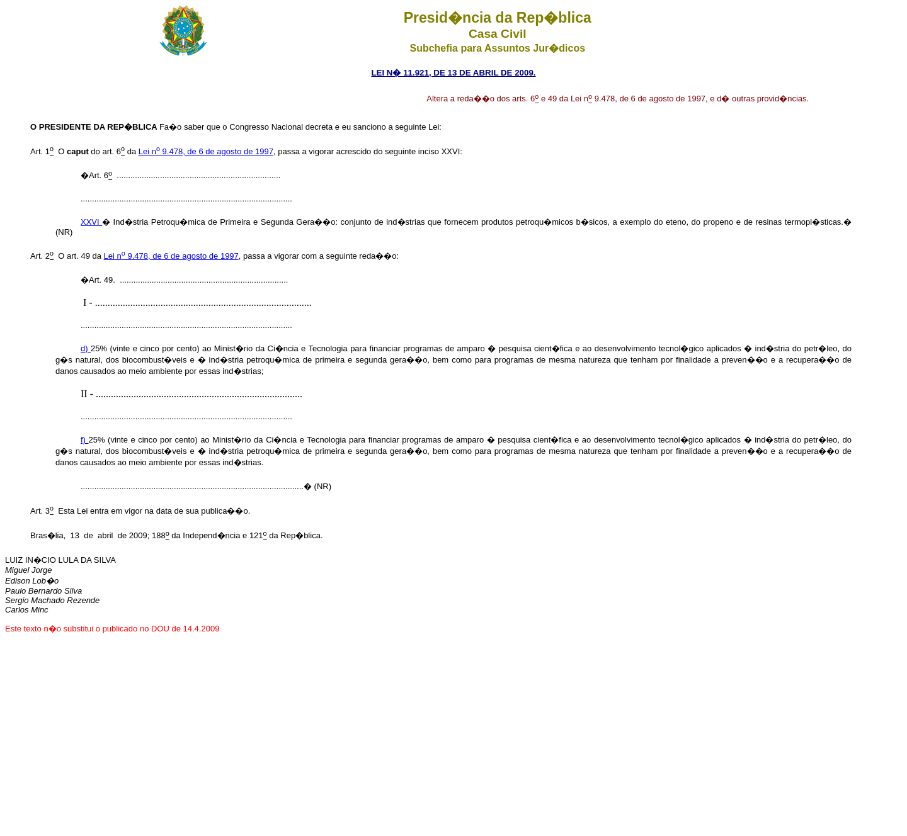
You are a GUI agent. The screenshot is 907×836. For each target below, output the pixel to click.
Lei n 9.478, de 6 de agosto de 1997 (206, 151)
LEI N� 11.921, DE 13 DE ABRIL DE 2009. (453, 72)
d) (86, 348)
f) (85, 439)
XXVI (91, 222)
